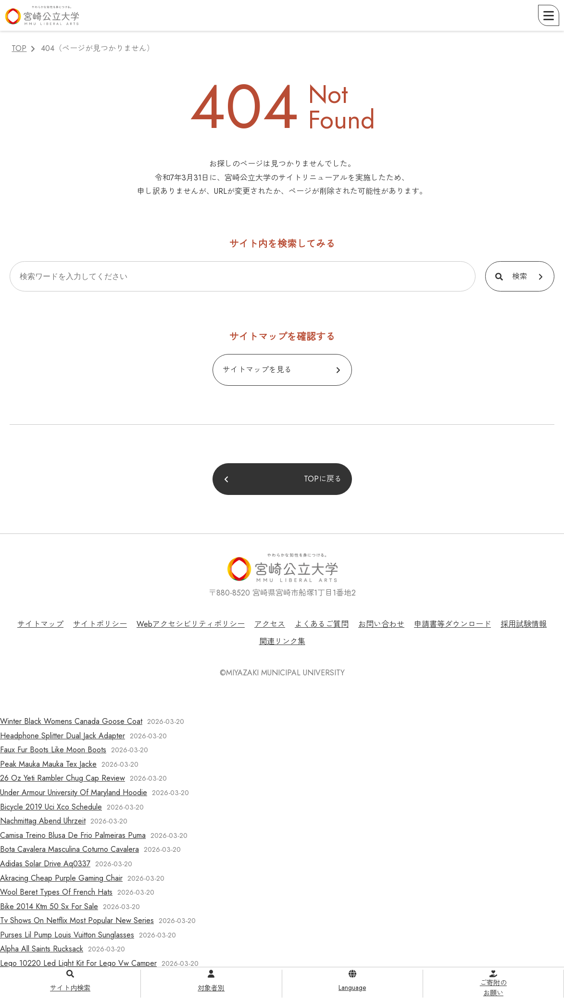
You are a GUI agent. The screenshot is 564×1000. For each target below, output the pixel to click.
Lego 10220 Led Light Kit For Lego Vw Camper (78, 963)
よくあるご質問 (322, 624)
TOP (19, 48)
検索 (519, 276)
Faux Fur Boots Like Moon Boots (53, 749)
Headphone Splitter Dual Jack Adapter (62, 735)
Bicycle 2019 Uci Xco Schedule (51, 806)
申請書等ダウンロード (452, 624)
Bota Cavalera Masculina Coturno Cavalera (69, 849)
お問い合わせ (381, 624)
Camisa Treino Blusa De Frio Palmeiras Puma (73, 835)
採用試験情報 (524, 624)
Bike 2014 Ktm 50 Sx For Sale (49, 906)
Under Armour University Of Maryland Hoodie (73, 792)
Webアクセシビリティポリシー (191, 624)
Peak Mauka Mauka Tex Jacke (48, 764)
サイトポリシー (100, 624)
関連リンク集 (282, 641)
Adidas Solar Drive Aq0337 (45, 863)
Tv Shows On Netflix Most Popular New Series (77, 920)
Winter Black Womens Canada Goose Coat (71, 721)
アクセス (269, 624)
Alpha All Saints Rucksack (41, 948)
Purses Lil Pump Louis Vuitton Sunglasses (67, 934)
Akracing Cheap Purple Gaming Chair (61, 878)
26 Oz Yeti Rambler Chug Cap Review (62, 778)
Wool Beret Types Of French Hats (56, 892)
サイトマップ (40, 624)
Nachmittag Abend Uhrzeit (43, 820)
